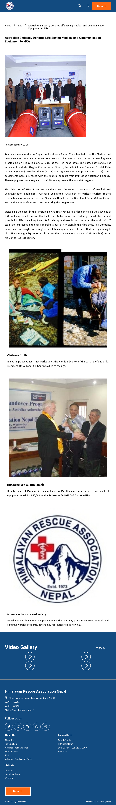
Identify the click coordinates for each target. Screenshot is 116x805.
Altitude (8, 770)
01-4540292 (13, 702)
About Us (9, 740)
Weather (9, 778)
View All (101, 648)
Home (8, 25)
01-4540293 (13, 706)
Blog (19, 25)
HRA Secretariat (65, 744)
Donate (101, 6)
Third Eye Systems (103, 801)
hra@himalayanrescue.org (21, 710)
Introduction (11, 744)
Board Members (66, 740)
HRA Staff (62, 751)
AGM (7, 755)
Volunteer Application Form (18, 759)
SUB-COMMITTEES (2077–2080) (72, 748)
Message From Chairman (16, 748)
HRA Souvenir (11, 751)
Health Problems (13, 774)
